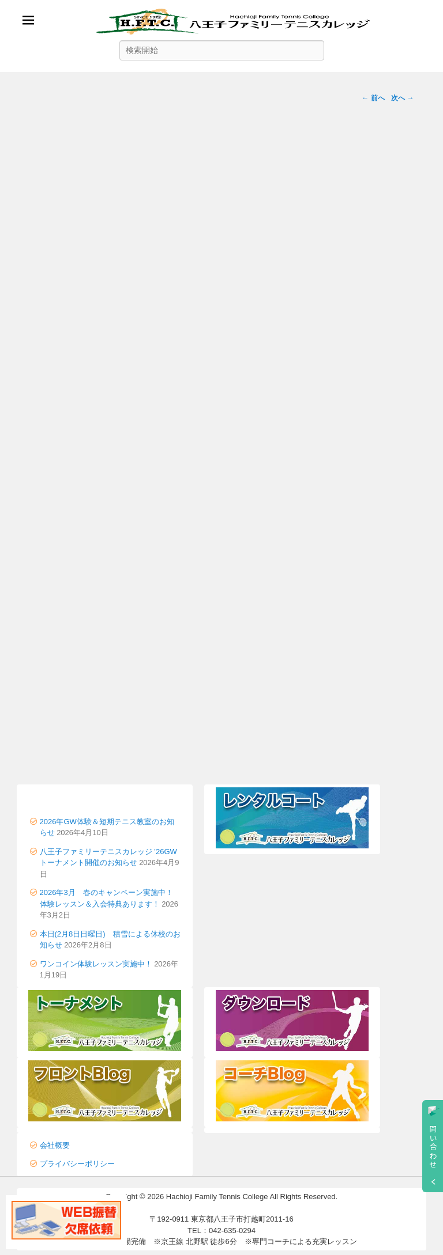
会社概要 (55, 1145)
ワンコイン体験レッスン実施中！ (96, 964)
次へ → (402, 98)
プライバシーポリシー (77, 1163)
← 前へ (373, 98)
